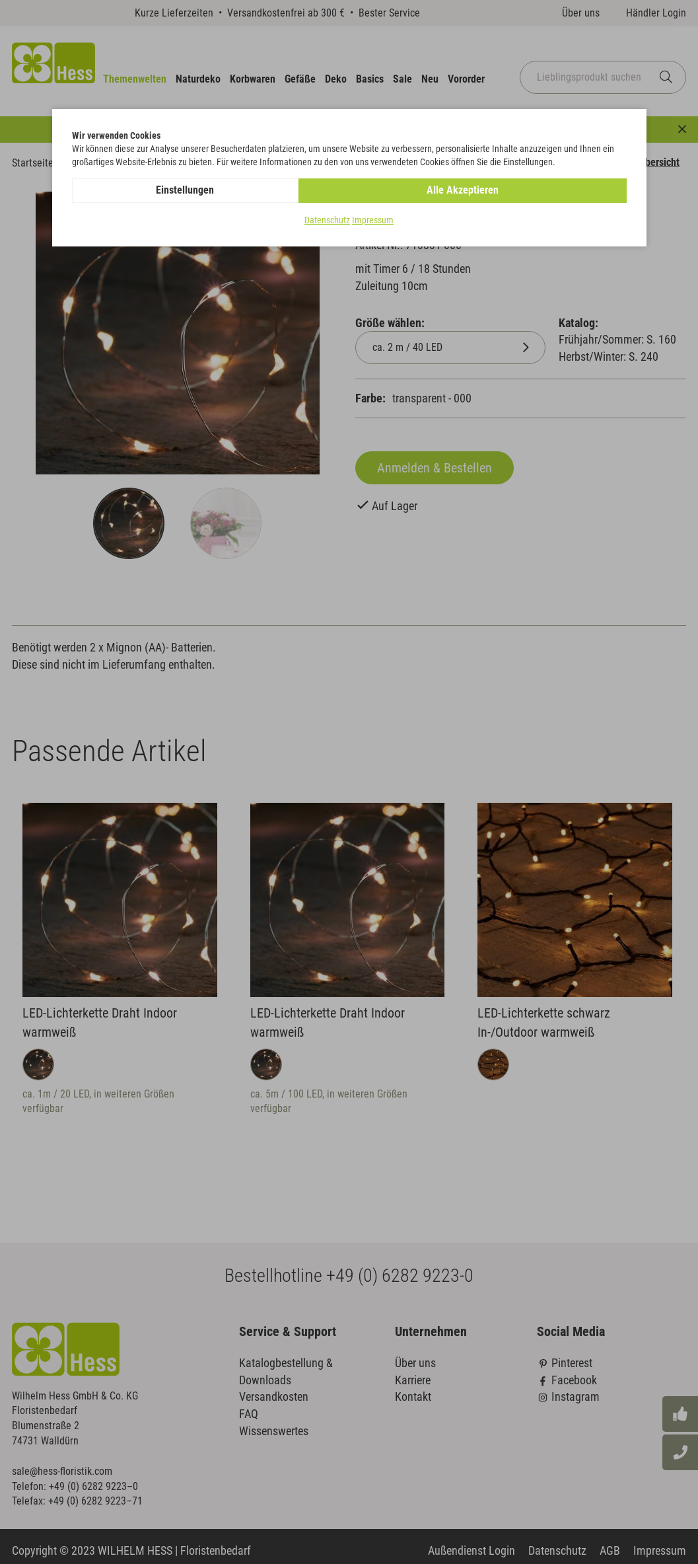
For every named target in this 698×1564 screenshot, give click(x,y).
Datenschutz (327, 220)
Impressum (373, 220)
